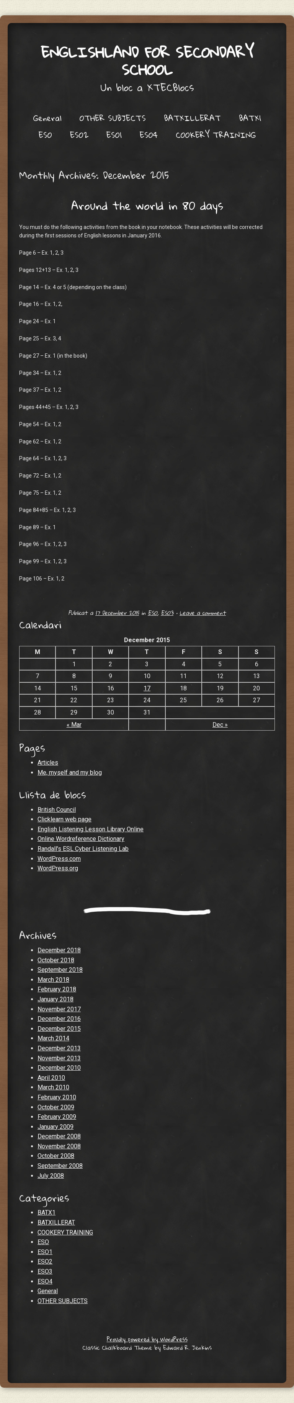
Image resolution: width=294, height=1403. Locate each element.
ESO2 (79, 135)
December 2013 (59, 1048)
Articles (48, 762)
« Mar (74, 724)
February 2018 (57, 989)
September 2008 (60, 1165)
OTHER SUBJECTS (113, 118)
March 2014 (53, 1038)
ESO (45, 135)
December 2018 (59, 950)
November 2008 (59, 1146)
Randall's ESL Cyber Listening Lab (83, 848)
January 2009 (56, 1126)
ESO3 (167, 612)
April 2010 (51, 1077)
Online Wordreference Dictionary (81, 838)
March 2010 (53, 1087)
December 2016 (59, 1018)
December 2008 (59, 1136)
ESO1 (114, 135)
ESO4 (149, 135)
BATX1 (250, 118)
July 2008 (51, 1175)
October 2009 (56, 1107)
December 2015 (59, 1028)
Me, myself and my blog (70, 772)
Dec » (220, 724)
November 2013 (59, 1058)
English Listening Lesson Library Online (91, 829)
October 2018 (56, 960)
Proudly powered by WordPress (147, 1339)
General (47, 118)
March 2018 (53, 979)
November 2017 (59, 1009)
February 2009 (57, 1116)
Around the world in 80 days (147, 205)
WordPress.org (58, 868)
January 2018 (56, 999)
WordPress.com (59, 858)
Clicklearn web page (64, 819)
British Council (57, 809)
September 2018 (60, 969)
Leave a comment (203, 612)
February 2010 (57, 1097)
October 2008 (56, 1155)
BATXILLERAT (192, 118)
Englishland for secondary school (147, 60)
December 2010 (59, 1067)
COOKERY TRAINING (216, 135)
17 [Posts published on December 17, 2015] (147, 688)
